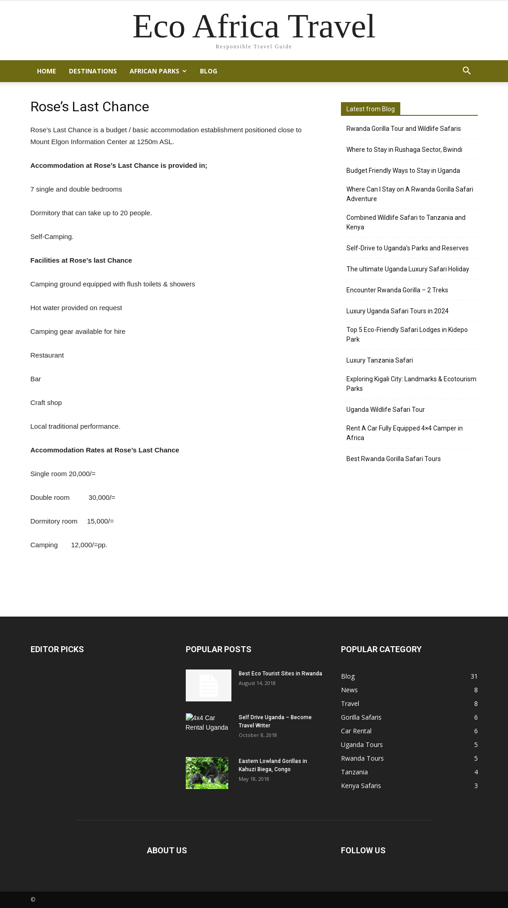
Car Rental (356, 730)
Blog (208, 71)
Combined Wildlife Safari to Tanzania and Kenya (406, 222)
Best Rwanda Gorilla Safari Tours (393, 458)
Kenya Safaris (361, 785)
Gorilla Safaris (361, 717)
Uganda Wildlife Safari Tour (385, 409)
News (349, 689)
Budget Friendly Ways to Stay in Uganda (403, 170)
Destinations (93, 71)
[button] (467, 71)
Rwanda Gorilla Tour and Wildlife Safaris (403, 128)
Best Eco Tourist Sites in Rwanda (280, 673)
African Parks (158, 71)
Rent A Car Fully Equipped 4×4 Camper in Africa (404, 433)
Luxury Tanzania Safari (379, 360)
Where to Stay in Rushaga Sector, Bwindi (404, 149)
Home (46, 71)
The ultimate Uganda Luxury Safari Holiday (407, 269)
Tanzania (354, 772)
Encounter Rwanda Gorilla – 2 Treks (397, 290)
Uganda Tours (362, 744)
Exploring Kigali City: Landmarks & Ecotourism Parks (411, 383)
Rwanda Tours (362, 758)
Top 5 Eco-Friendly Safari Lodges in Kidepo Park (407, 334)
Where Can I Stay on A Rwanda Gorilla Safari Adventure (409, 194)
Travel (350, 703)
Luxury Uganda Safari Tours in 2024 (397, 311)
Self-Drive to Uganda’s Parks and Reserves (407, 248)
